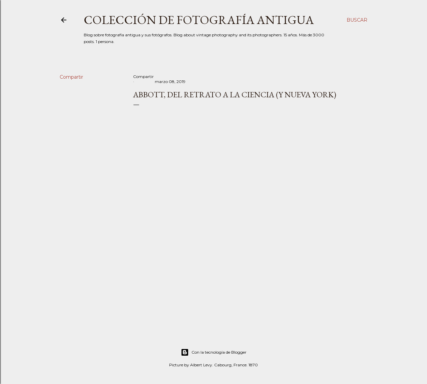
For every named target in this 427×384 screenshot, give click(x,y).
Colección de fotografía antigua (199, 20)
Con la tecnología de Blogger (214, 352)
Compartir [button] (71, 77)
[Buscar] (357, 20)
